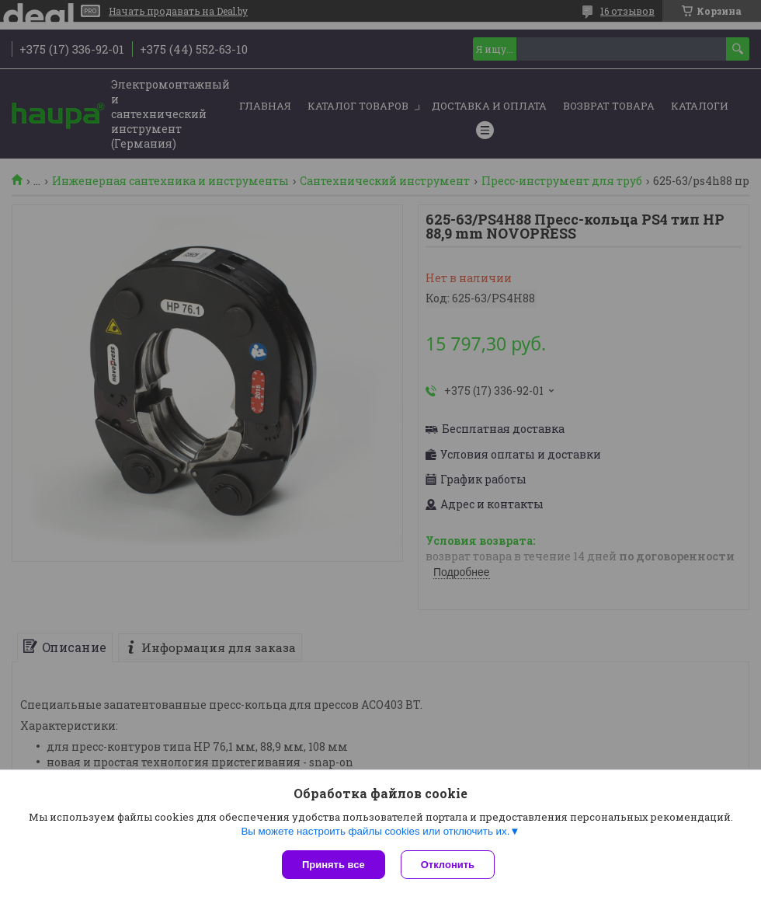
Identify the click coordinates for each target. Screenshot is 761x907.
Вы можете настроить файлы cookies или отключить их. (375, 831)
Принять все (333, 864)
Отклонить (447, 864)
